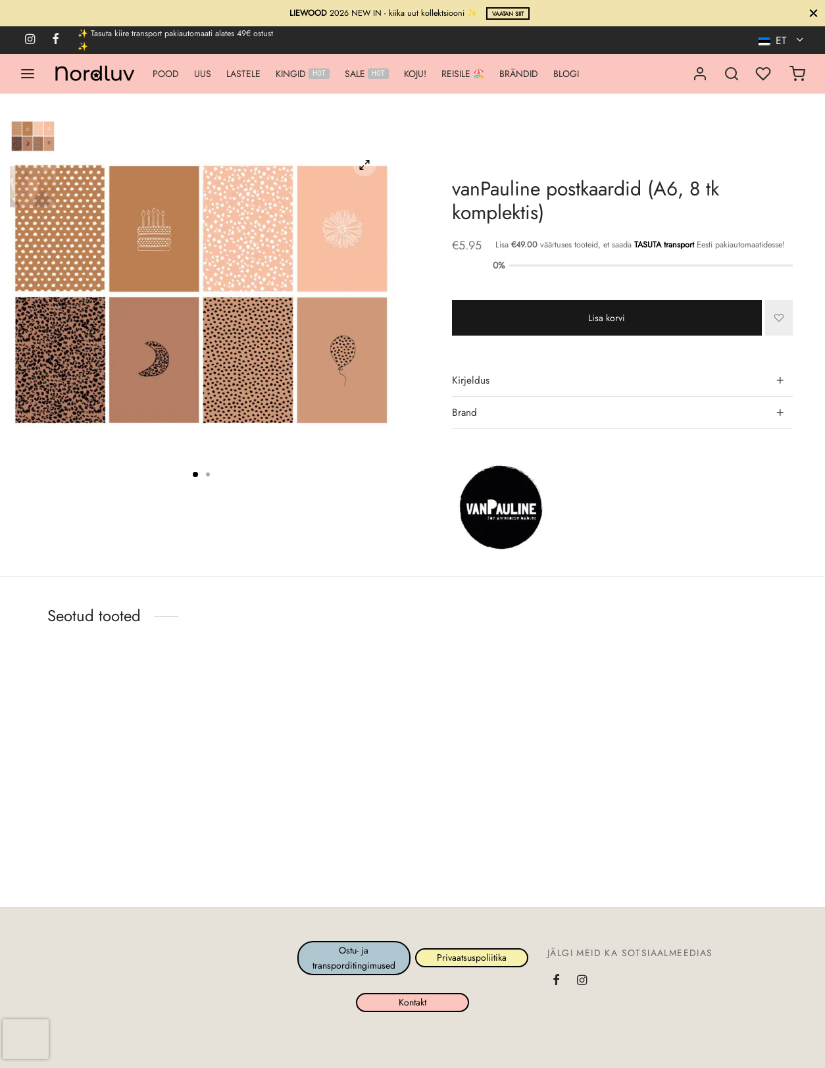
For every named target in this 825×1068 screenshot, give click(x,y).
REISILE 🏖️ (462, 73)
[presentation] (26, 1039)
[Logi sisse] (700, 74)
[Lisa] (779, 318)
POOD (166, 73)
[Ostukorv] (797, 74)
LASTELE (243, 73)
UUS (202, 73)
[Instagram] (30, 40)
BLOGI (566, 73)
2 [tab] (208, 474)
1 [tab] (195, 474)
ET (774, 40)
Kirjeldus (470, 380)
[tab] (622, 381)
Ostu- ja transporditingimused (353, 957)
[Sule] (813, 13)
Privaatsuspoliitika (471, 958)
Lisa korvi (606, 317)
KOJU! (415, 73)
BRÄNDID (518, 73)
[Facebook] (55, 40)
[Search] (731, 74)
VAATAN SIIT (508, 14)
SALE (367, 73)
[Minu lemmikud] (764, 74)
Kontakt (412, 1002)
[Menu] (28, 74)
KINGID (303, 73)
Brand (464, 412)
